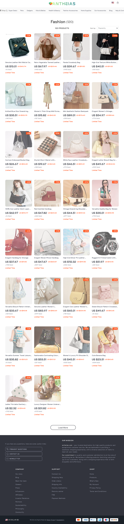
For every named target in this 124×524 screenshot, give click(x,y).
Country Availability (59, 488)
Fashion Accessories (70, 10)
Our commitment (68, 455)
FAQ (53, 495)
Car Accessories (100, 10)
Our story (19, 474)
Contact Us (56, 474)
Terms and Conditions (98, 491)
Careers (18, 484)
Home (92, 474)
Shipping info (57, 484)
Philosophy (20, 509)
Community (20, 512)
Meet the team (21, 481)
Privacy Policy (95, 488)
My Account (94, 484)
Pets (22, 10)
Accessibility (60, 520)
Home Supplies (86, 10)
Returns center (57, 491)
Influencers (20, 491)
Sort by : (93, 28)
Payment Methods (58, 498)
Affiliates (19, 495)
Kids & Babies (41, 10)
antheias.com (67, 445)
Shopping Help (57, 477)
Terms (48, 520)
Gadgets (30, 10)
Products (93, 477)
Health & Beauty (54, 10)
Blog (110, 10)
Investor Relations (22, 498)
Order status (56, 481)
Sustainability (21, 505)
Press (18, 488)
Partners (19, 502)
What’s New (94, 481)
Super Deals (13, 10)
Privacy (53, 520)
